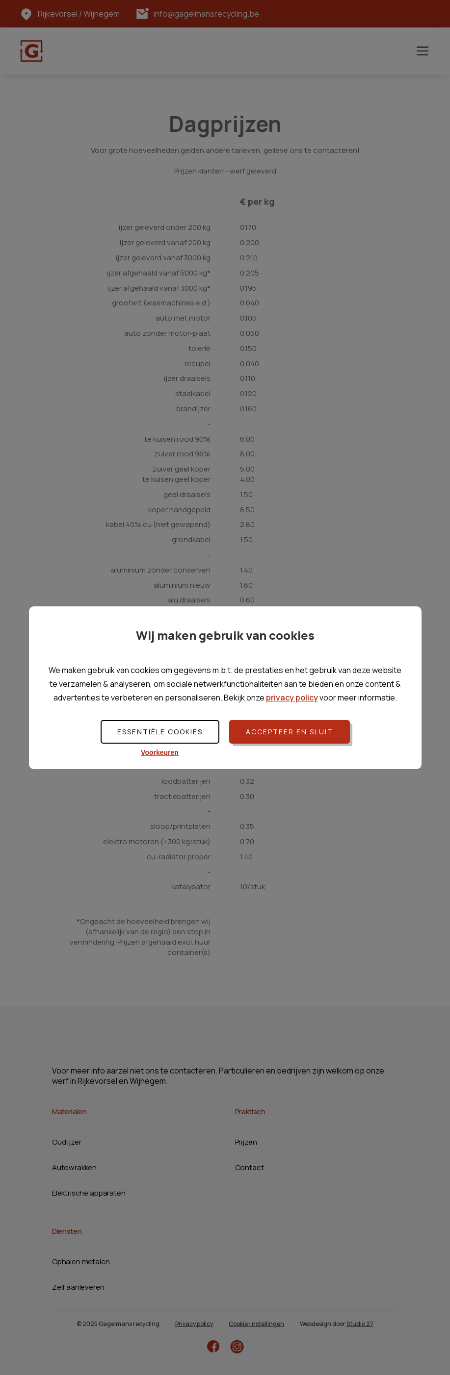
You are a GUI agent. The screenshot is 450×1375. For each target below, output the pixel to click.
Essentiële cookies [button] (160, 731)
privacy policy (292, 697)
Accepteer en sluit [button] (289, 731)
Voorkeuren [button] (160, 752)
